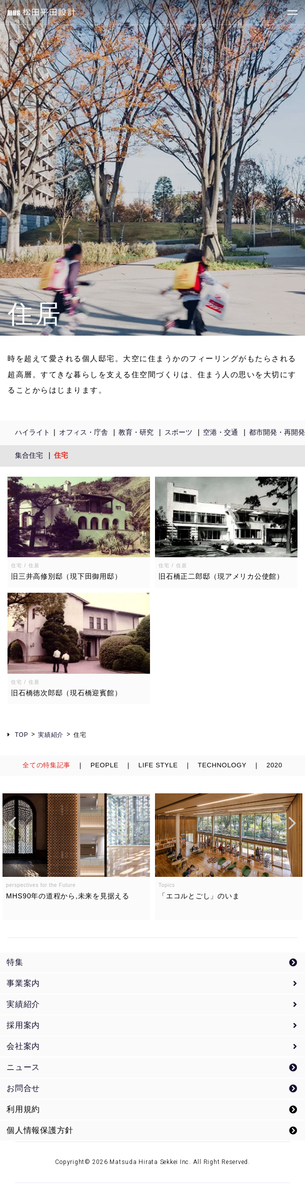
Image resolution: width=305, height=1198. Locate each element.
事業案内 (23, 983)
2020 (274, 765)
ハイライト (32, 432)
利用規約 (23, 1109)
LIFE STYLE (158, 765)
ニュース (23, 1067)
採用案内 (23, 1025)
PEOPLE (104, 765)
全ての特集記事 (46, 765)
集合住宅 (29, 455)
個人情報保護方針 (40, 1130)
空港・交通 (220, 432)
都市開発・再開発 (277, 432)
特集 (15, 962)
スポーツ (178, 432)
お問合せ (23, 1088)
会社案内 (23, 1046)
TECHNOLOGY (222, 765)
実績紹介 (23, 1004)
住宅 (61, 455)
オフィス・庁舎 (83, 432)
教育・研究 (136, 432)
